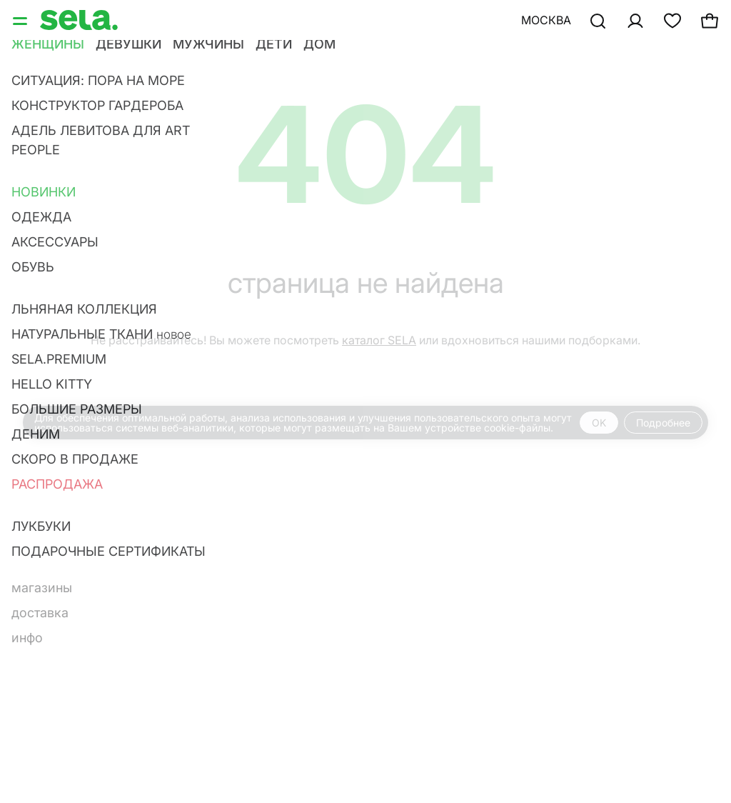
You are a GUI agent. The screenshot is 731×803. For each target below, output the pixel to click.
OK (599, 423)
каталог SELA (379, 340)
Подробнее (663, 423)
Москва (546, 20)
